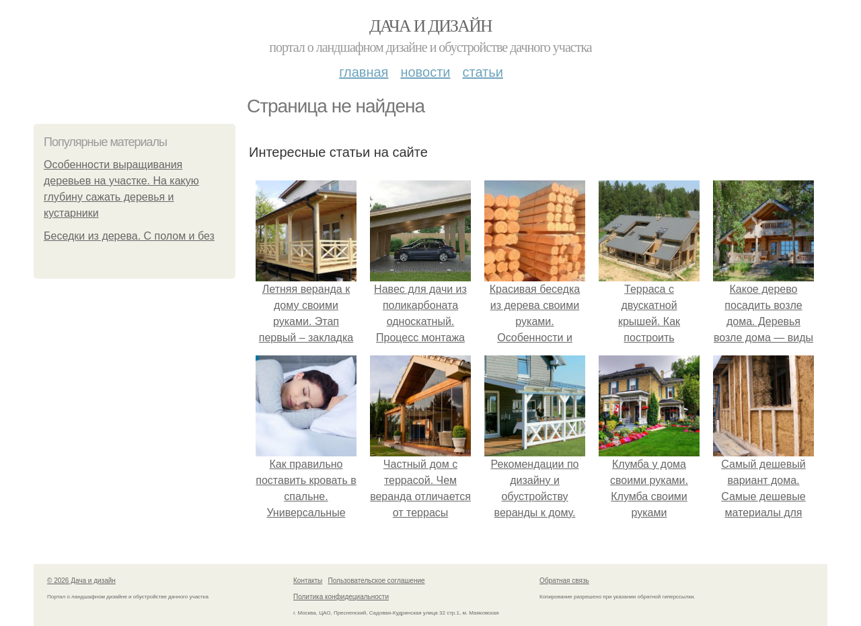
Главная (363, 72)
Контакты (307, 580)
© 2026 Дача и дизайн (81, 580)
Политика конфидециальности (341, 596)
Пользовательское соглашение (376, 580)
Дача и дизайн (430, 26)
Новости (425, 72)
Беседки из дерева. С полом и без (129, 236)
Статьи (482, 72)
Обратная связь (564, 580)
